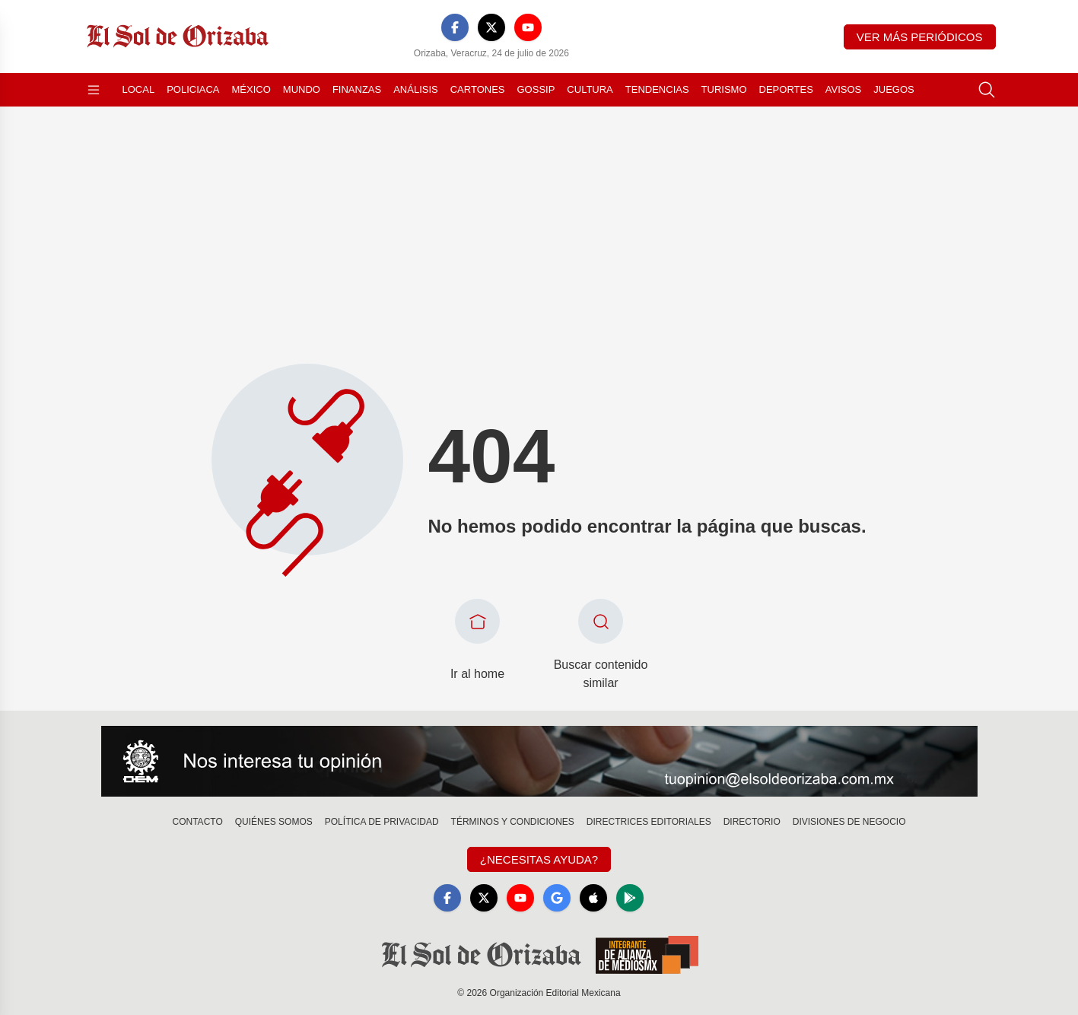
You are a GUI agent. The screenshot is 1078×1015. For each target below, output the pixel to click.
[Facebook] (455, 27)
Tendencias (657, 89)
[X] (491, 27)
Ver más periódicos (920, 36)
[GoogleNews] (557, 898)
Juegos (893, 89)
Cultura (589, 89)
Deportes (786, 89)
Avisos (843, 89)
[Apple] (593, 898)
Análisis (415, 89)
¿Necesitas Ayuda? (539, 859)
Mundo (301, 89)
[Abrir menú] (93, 89)
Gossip (536, 89)
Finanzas (356, 89)
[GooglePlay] (630, 898)
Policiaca (193, 89)
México (251, 89)
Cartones (477, 89)
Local (138, 89)
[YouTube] (528, 27)
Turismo (724, 89)
